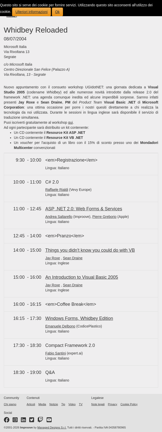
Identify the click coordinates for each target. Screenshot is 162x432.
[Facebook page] (6, 420)
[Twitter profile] (31, 420)
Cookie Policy (129, 404)
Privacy (112, 404)
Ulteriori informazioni (31, 12)
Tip (63, 404)
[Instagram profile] (15, 420)
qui (70, 122)
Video (72, 404)
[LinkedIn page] (23, 420)
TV (80, 404)
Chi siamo (10, 404)
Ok (57, 12)
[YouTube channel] (49, 420)
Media (42, 404)
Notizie (53, 404)
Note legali (98, 404)
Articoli (31, 404)
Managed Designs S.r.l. (52, 427)
